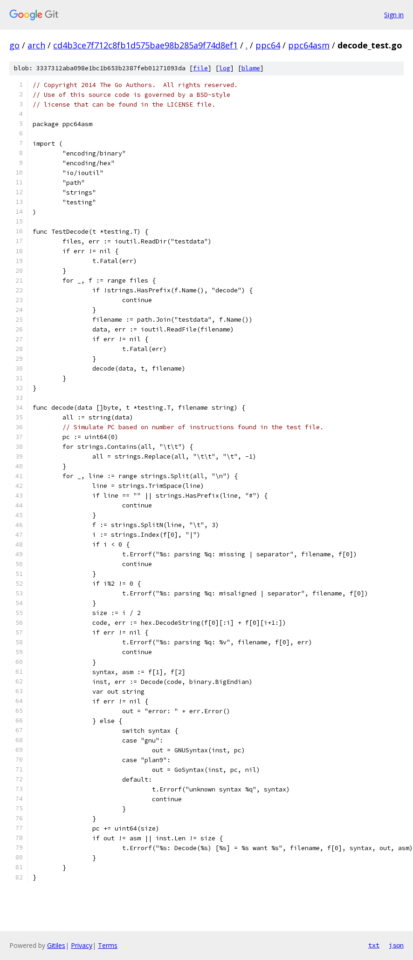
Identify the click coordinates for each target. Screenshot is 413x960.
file (200, 68)
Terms (107, 945)
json (396, 945)
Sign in (394, 14)
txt (373, 945)
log (224, 68)
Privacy (81, 945)
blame (250, 68)
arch (36, 45)
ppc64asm (309, 45)
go (14, 45)
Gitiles (56, 945)
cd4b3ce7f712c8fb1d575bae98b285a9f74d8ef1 (145, 45)
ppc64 (267, 45)
